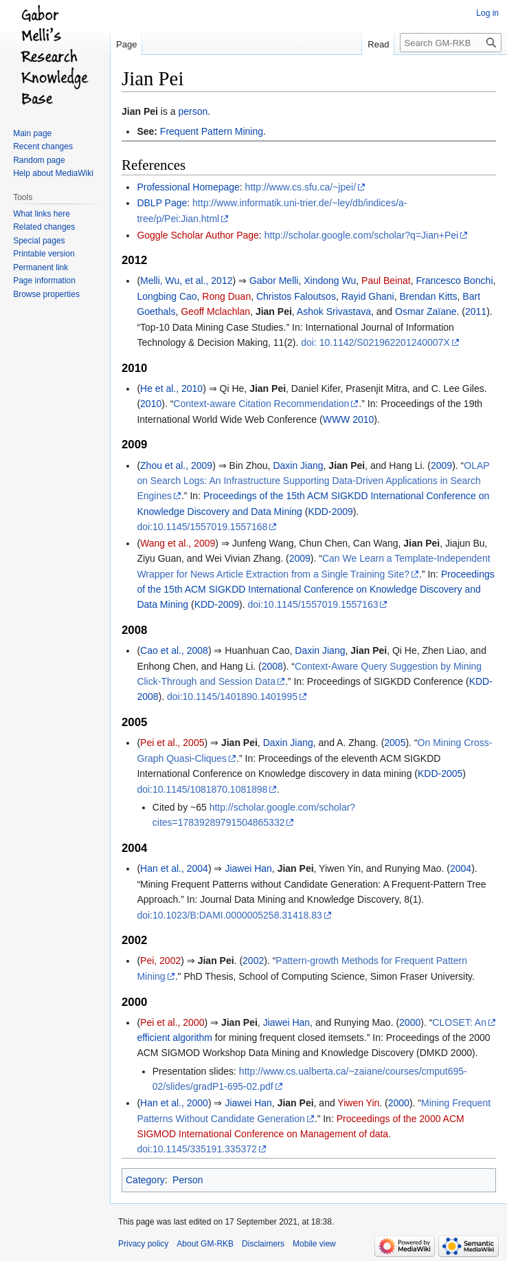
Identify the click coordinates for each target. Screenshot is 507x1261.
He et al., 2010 (171, 388)
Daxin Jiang (298, 465)
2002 (253, 960)
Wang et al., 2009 (177, 543)
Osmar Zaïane (425, 311)
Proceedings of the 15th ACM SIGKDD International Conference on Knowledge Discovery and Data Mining (315, 590)
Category (145, 1179)
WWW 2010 (348, 419)
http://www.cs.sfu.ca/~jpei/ (300, 187)
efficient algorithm (174, 1037)
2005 (394, 742)
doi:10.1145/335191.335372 (196, 1148)
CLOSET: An (459, 1022)
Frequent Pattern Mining (211, 131)
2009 (441, 465)
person (193, 111)
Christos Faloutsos (296, 296)
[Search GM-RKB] (451, 42)
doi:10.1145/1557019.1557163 (312, 604)
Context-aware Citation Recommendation (261, 403)
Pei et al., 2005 (172, 742)
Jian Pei (140, 111)
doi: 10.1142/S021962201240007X (375, 342)
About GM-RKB (205, 1244)
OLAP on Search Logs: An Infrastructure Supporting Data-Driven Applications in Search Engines (313, 481)
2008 (272, 666)
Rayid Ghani (367, 296)
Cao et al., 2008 (174, 650)
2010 (150, 403)
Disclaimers (263, 1244)
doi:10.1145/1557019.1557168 (202, 526)
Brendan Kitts (429, 296)
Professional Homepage (188, 187)
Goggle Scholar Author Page (197, 235)
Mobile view (314, 1244)
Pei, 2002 (160, 960)
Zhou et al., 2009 (176, 465)
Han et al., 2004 (174, 868)
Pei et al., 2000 (172, 1022)
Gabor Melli (274, 280)
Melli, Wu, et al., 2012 (186, 280)
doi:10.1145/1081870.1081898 (202, 789)
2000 (409, 1022)
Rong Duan (226, 296)
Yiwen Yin (358, 1102)
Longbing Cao (166, 296)
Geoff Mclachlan (215, 311)
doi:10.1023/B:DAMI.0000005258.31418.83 (229, 915)
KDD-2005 (440, 773)
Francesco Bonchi (454, 280)
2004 (460, 868)
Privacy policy (143, 1244)
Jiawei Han (248, 868)
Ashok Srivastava (334, 311)
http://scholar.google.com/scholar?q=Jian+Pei (361, 235)
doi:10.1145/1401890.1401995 (232, 696)
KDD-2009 (330, 511)
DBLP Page (162, 202)
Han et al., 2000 (174, 1102)
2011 (475, 311)
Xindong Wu (330, 280)
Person (187, 1179)
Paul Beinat (386, 280)
